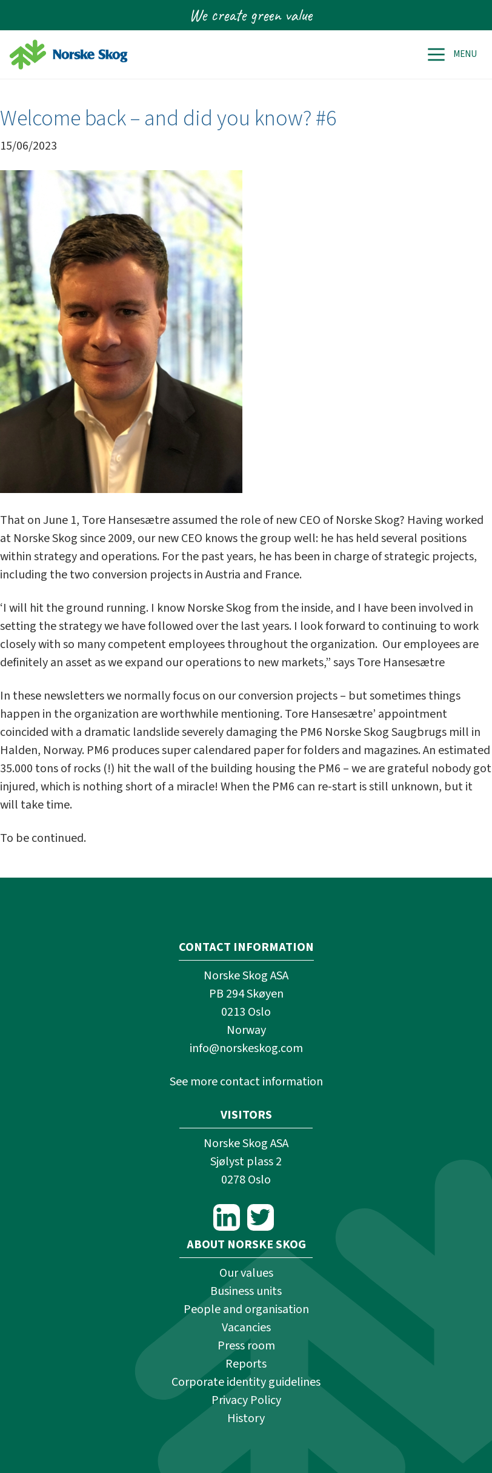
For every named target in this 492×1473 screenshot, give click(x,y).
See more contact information (246, 1081)
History (246, 1418)
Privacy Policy (246, 1400)
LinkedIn (226, 1217)
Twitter (260, 1217)
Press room (246, 1345)
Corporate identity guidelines (246, 1382)
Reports (246, 1363)
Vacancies (246, 1327)
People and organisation (246, 1309)
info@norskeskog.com (246, 1048)
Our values (246, 1273)
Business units (246, 1291)
